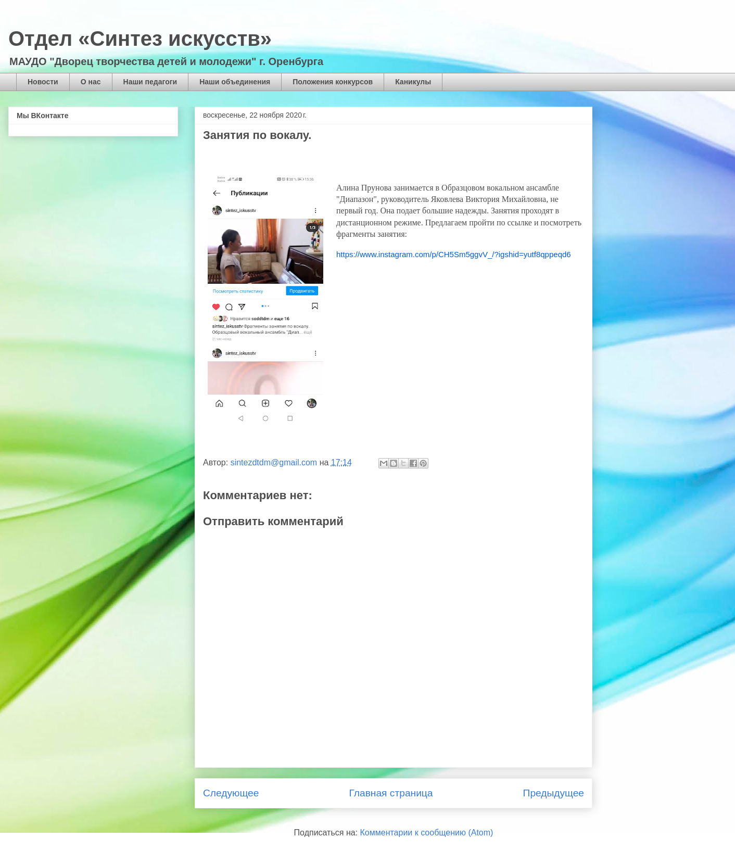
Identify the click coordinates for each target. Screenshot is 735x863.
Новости (43, 82)
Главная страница (391, 793)
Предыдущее (553, 793)
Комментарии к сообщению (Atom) (426, 832)
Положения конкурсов (333, 82)
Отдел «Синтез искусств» (140, 38)
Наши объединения (234, 82)
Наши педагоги (150, 82)
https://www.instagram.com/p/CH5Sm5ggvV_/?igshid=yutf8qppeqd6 (453, 254)
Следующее (231, 793)
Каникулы (413, 82)
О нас (91, 82)
